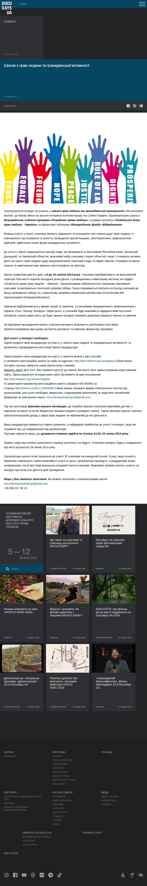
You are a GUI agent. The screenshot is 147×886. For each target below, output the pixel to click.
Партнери (58, 808)
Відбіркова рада (62, 800)
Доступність (60, 812)
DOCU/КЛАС (59, 784)
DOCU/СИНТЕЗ (60, 772)
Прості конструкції (64, 780)
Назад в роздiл (11, 54)
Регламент (59, 796)
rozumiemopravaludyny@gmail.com (68, 397)
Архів (56, 824)
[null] (128, 106)
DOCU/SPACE (29, 845)
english (23, 4)
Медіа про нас (109, 796)
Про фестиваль (63, 792)
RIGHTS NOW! (60, 764)
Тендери (58, 816)
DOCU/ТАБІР (11, 853)
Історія (57, 820)
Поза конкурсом (63, 760)
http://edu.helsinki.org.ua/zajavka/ (94, 360)
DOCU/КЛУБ (28, 841)
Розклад (106, 752)
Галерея (106, 804)
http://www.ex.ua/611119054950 (34, 388)
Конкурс (58, 756)
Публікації (10, 756)
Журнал (9, 752)
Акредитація (108, 800)
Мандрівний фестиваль (36, 837)
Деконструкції (61, 776)
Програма (59, 752)
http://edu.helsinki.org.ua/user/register (27, 379)
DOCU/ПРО (58, 768)
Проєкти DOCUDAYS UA (37, 832)
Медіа (105, 792)
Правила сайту (93, 832)
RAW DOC (9, 803)
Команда (58, 804)
